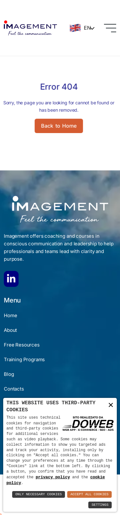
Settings (100, 505)
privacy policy (53, 477)
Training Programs (24, 359)
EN (80, 28)
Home (10, 315)
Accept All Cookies (89, 494)
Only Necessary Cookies (38, 494)
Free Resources (22, 345)
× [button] (111, 404)
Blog (9, 374)
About (10, 330)
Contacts (14, 389)
